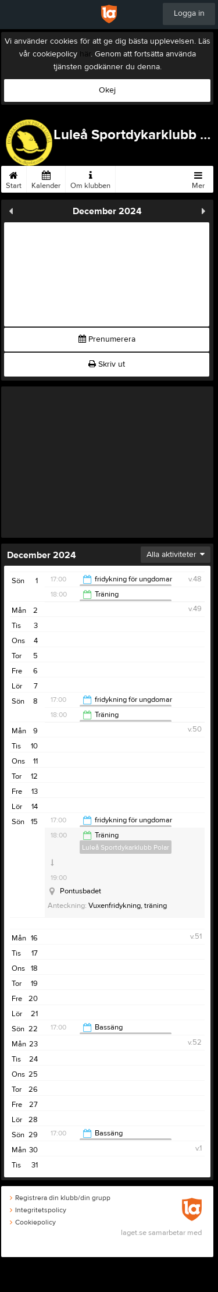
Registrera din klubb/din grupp (60, 1197)
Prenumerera (106, 339)
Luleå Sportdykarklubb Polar (125, 847)
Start (14, 178)
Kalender (45, 178)
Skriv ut (106, 364)
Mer (198, 178)
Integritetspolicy (38, 1210)
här (85, 54)
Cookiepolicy (33, 1222)
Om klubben (90, 178)
